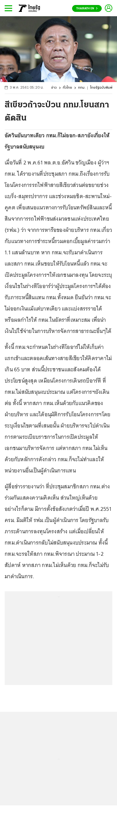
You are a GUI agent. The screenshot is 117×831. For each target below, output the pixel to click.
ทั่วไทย (67, 88)
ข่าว (54, 88)
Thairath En (87, 8)
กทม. (81, 88)
